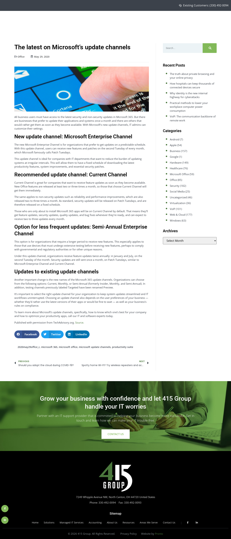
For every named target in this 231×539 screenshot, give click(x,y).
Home (141, 20)
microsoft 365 (49, 347)
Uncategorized (178, 197)
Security (174, 185)
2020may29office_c (29, 347)
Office (21, 56)
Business (175, 151)
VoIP (172, 209)
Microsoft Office (179, 174)
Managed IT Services (178, 20)
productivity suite (122, 347)
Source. (79, 322)
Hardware (176, 162)
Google (174, 156)
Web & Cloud (177, 214)
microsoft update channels (95, 347)
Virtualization (178, 203)
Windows (175, 220)
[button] (26, 334)
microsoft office (68, 347)
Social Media (177, 191)
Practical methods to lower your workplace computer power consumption (189, 106)
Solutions (155, 20)
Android (174, 139)
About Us (202, 20)
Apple (173, 145)
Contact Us (217, 20)
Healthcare (176, 168)
